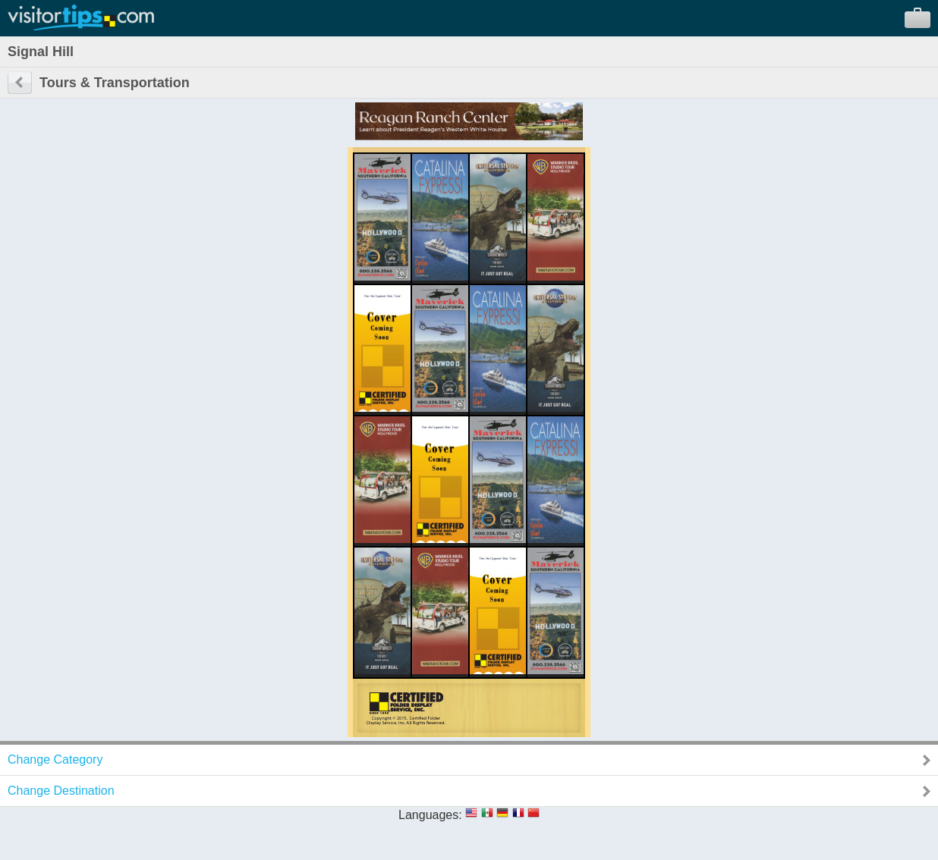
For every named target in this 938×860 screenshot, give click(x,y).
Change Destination (61, 790)
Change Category (55, 759)
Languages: (430, 814)
